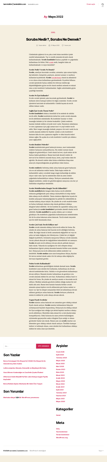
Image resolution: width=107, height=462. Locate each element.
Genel (53, 32)
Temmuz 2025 (62, 364)
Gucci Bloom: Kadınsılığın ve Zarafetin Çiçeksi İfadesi (25, 381)
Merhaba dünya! (10, 406)
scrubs (51, 69)
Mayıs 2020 (61, 408)
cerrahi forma (57, 84)
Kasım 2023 (61, 376)
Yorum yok (67, 52)
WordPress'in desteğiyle (40, 457)
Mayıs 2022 (61, 387)
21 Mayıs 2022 (55, 52)
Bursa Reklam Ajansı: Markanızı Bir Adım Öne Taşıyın (25, 393)
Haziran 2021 (61, 402)
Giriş (58, 435)
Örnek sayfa (91, 4)
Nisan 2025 (61, 370)
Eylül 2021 (60, 396)
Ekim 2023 (60, 379)
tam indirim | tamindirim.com (16, 4)
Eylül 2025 (60, 361)
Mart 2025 (60, 373)
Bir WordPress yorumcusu (32, 406)
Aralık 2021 (61, 393)
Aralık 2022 (61, 384)
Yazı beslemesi (62, 438)
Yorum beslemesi (63, 441)
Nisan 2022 (61, 390)
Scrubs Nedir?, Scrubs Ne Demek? (53, 42)
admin (44, 52)
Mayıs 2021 (61, 405)
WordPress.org (62, 444)
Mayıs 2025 (61, 367)
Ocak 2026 (60, 358)
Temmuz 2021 (62, 399)
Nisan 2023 (61, 382)
